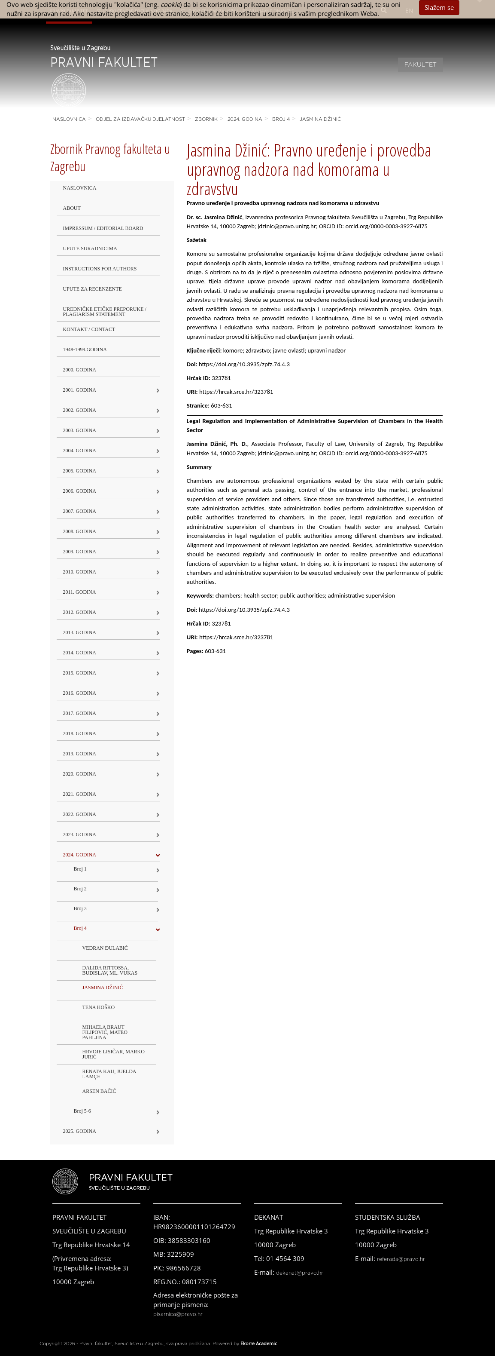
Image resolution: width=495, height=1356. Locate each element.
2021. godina (79, 794)
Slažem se (439, 7)
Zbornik (206, 119)
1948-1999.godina (85, 350)
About (72, 208)
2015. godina (79, 673)
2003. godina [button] (79, 430)
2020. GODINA (79, 774)
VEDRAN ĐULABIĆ (105, 948)
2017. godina (79, 713)
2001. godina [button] (79, 390)
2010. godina (79, 572)
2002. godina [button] (79, 410)
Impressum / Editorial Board (103, 228)
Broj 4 (281, 119)
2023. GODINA (79, 834)
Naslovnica (69, 119)
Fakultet (420, 65)
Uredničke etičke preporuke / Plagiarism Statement (104, 311)
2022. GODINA (79, 814)
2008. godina (79, 531)
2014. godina (79, 653)
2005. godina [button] (79, 471)
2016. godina (79, 693)
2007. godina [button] (79, 511)
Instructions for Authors (100, 269)
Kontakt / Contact (89, 329)
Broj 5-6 (82, 1111)
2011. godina (79, 592)
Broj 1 (80, 869)
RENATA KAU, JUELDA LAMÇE (109, 1074)
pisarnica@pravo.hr (178, 1314)
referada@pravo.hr (401, 1259)
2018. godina (79, 733)
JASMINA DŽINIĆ (320, 119)
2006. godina (79, 491)
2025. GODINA (79, 1131)
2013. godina (79, 632)
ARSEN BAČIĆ (99, 1091)
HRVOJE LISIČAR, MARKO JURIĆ (113, 1054)
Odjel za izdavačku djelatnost (140, 119)
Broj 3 (80, 908)
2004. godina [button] (79, 451)
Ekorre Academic (258, 1343)
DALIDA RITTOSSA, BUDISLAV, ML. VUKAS (110, 970)
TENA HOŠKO (98, 1007)
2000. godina (79, 370)
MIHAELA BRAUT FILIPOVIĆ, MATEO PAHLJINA (105, 1032)
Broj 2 (80, 889)
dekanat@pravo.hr (299, 1273)
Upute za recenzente (92, 289)
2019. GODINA (79, 754)
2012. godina (79, 612)
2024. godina (245, 119)
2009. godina (79, 552)
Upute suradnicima (90, 248)
